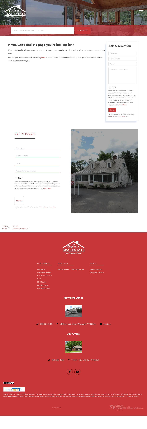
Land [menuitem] (33, 292)
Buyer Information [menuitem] (98, 283)
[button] (60, 38)
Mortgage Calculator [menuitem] (99, 286)
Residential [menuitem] (35, 283)
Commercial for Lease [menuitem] (38, 289)
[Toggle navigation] (140, 13)
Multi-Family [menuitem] (35, 295)
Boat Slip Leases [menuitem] (36, 298)
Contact (111, 338)
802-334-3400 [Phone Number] (129, 13)
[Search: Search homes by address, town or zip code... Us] (29, 38)
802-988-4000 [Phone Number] (53, 374)
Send (112, 118)
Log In (106, 13)
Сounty (4, 241)
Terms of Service (121, 124)
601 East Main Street (76, 338)
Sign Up (116, 13)
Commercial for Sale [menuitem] (38, 286)
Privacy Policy (122, 112)
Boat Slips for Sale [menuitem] (37, 302)
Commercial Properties (20, 241)
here (43, 65)
